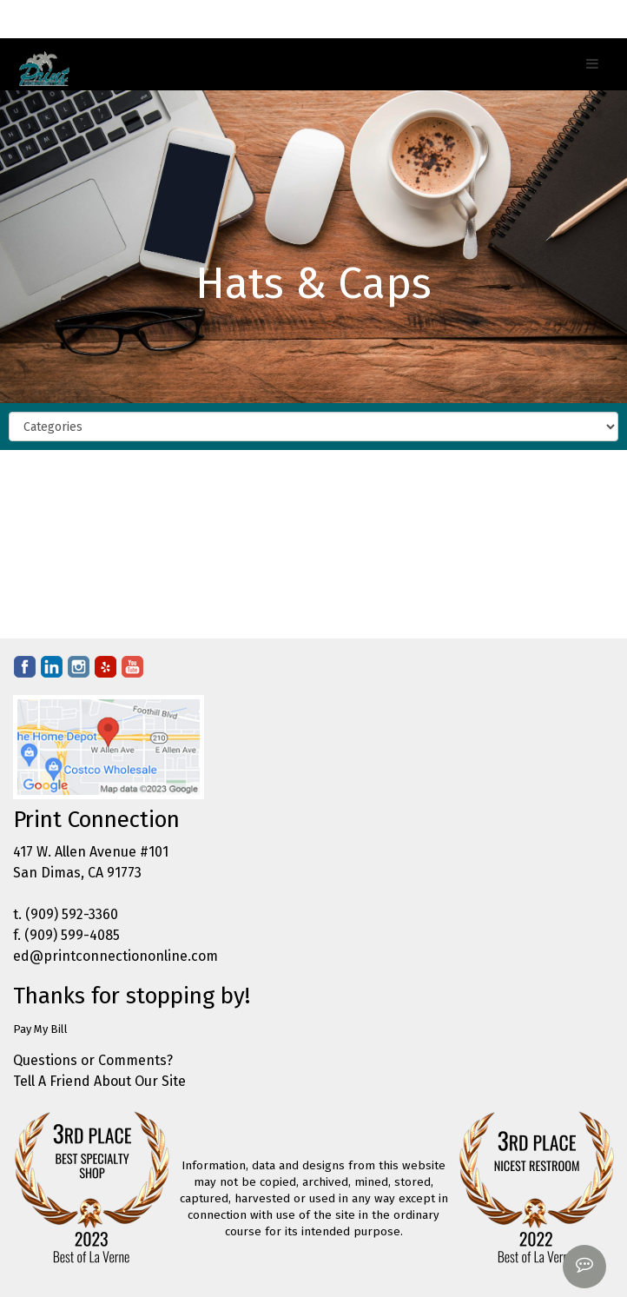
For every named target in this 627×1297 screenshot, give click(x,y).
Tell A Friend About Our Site (99, 1081)
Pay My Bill (40, 1029)
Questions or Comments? (93, 1060)
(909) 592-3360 (71, 914)
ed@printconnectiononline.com (115, 956)
